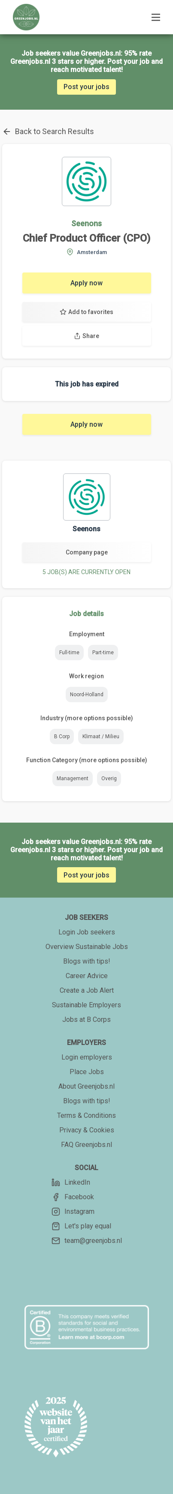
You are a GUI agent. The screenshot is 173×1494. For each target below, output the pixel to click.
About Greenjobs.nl (86, 1086)
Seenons (86, 223)
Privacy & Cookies (86, 1130)
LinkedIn (71, 1182)
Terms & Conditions (86, 1115)
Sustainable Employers (86, 1005)
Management (72, 778)
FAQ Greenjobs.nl (86, 1145)
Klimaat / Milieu (100, 737)
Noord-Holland (86, 695)
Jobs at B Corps (86, 1019)
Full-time (69, 653)
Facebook (73, 1197)
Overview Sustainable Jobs (87, 947)
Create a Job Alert (87, 990)
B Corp (62, 737)
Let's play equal (81, 1226)
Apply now (86, 283)
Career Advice (87, 976)
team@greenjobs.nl (87, 1241)
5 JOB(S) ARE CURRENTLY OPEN (86, 572)
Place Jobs (87, 1072)
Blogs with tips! (86, 961)
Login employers (86, 1057)
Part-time (103, 653)
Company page (87, 552)
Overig (109, 778)
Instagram (73, 1211)
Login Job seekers (86, 932)
